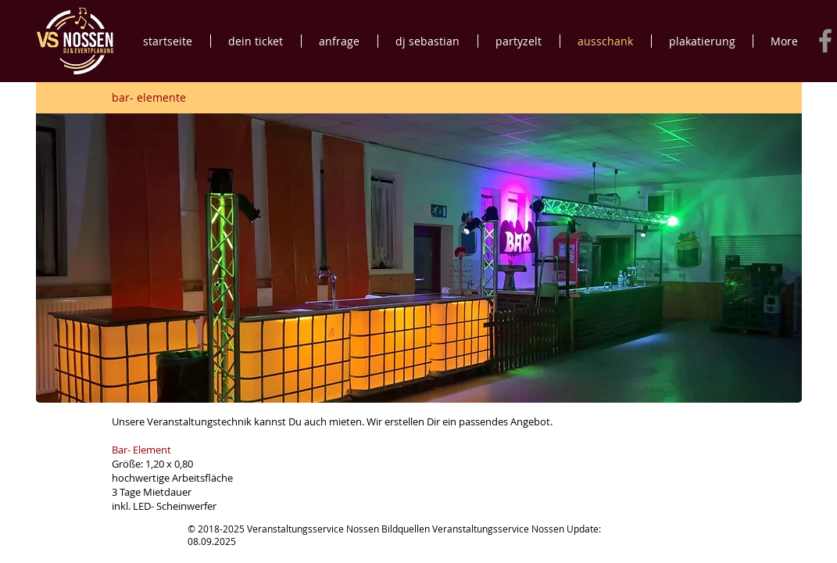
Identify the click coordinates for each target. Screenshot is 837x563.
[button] (419, 258)
